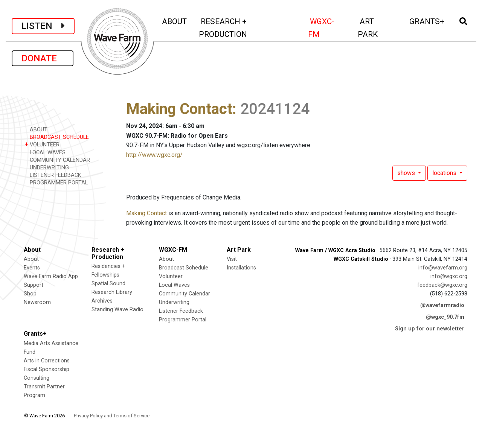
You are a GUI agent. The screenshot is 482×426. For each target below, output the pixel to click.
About (31, 259)
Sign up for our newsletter (429, 329)
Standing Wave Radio (117, 309)
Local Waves (174, 285)
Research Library (112, 292)
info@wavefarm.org (442, 268)
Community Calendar (184, 294)
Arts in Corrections (47, 361)
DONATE (42, 58)
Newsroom (37, 302)
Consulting (36, 378)
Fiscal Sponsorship (46, 369)
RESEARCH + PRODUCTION (239, 27)
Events (32, 268)
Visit (232, 259)
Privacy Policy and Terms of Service (111, 415)
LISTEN (43, 26)
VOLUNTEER (41, 144)
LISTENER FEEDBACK (52, 174)
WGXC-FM (328, 27)
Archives (102, 301)
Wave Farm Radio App (51, 276)
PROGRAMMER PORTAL (56, 182)
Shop (30, 294)
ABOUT (175, 20)
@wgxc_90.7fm (445, 317)
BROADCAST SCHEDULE (56, 136)
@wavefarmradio (442, 305)
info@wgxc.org (448, 276)
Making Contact (179, 109)
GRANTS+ (427, 20)
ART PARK (378, 27)
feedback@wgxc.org (442, 285)
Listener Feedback (181, 311)
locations (445, 172)
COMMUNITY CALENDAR (57, 159)
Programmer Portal (182, 319)
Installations (241, 268)
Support (33, 285)
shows (406, 172)
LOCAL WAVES (45, 152)
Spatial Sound (108, 283)
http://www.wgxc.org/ (154, 154)
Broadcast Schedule (183, 268)
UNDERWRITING (46, 167)
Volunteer (171, 276)
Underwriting (174, 302)
